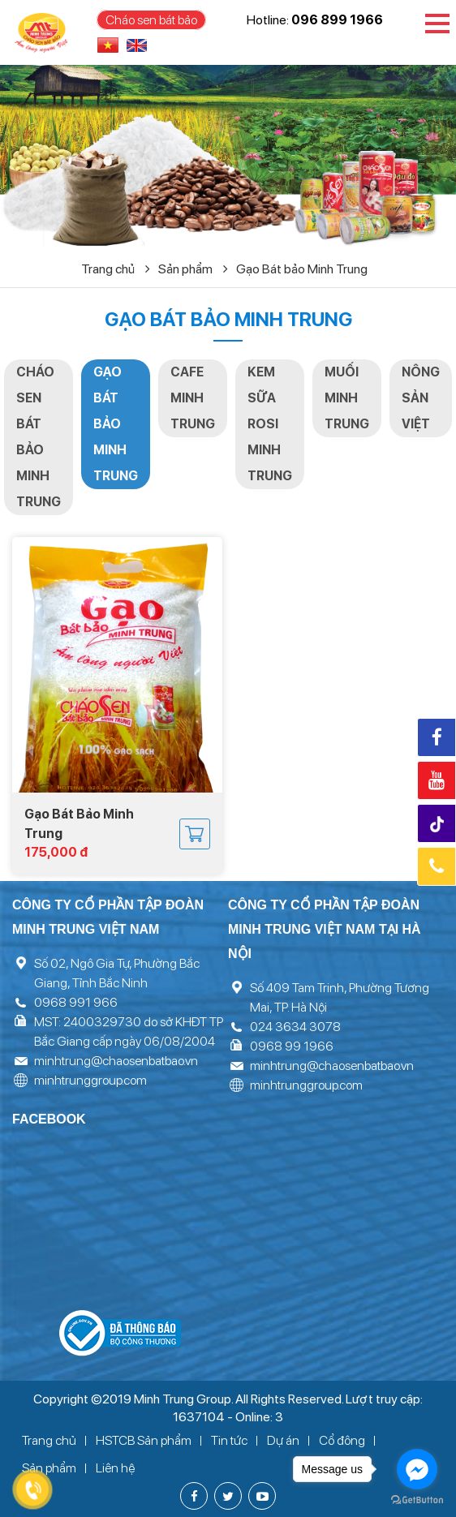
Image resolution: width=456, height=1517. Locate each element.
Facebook (436, 737)
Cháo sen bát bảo (151, 20)
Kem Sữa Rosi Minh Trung (269, 423)
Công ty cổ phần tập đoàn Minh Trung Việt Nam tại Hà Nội (324, 929)
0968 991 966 (76, 1002)
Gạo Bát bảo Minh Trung (302, 269)
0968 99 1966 (291, 1046)
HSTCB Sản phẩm (143, 1440)
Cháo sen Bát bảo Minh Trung (38, 436)
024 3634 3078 (295, 1026)
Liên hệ (115, 1468)
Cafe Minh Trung (192, 398)
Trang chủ (115, 269)
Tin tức (229, 1440)
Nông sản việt (421, 398)
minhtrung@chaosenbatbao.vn (116, 1060)
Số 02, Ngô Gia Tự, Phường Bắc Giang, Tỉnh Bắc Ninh (117, 973)
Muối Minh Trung (347, 398)
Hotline (436, 866)
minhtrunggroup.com (90, 1080)
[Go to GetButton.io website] (417, 1500)
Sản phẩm (193, 269)
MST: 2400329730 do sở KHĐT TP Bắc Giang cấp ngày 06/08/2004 (128, 1031)
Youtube (436, 780)
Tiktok (438, 825)
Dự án (283, 1440)
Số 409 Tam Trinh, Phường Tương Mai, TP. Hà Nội (339, 997)
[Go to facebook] (417, 1469)
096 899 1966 (337, 20)
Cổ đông (342, 1440)
